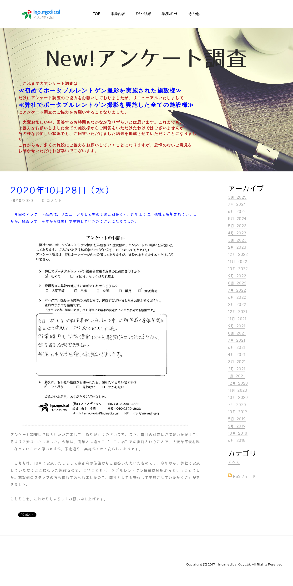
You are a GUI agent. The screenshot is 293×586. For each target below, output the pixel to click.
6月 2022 (237, 297)
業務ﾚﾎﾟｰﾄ (169, 14)
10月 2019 (237, 412)
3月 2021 (237, 362)
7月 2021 (236, 340)
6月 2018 (237, 440)
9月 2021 (236, 326)
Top (96, 14)
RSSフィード (244, 476)
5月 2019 (237, 419)
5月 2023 (237, 226)
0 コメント (52, 200)
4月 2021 (236, 354)
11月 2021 (237, 319)
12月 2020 (238, 383)
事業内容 (118, 14)
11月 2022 (237, 261)
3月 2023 (237, 240)
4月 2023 (237, 233)
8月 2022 (237, 283)
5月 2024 (237, 218)
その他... (194, 14)
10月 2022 (238, 269)
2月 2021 (236, 369)
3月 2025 (237, 197)
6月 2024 (237, 211)
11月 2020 (237, 390)
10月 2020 (238, 397)
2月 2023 (237, 247)
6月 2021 (236, 347)
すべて (234, 462)
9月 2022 (237, 276)
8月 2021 (237, 333)
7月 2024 (237, 204)
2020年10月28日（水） (62, 190)
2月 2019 (236, 426)
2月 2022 (237, 304)
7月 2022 (237, 290)
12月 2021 (237, 311)
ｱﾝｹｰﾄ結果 (143, 14)
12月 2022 (238, 254)
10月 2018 (238, 433)
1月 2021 (236, 376)
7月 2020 (237, 404)
